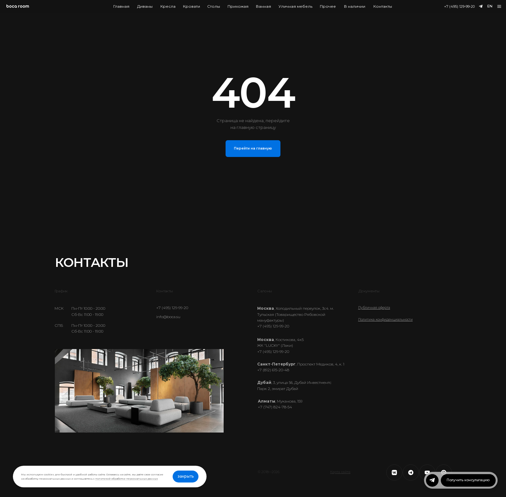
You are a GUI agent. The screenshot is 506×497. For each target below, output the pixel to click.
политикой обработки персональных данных (126, 478)
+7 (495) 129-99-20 (459, 6)
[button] (499, 6)
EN (489, 6)
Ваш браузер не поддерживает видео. (139, 391)
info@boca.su (168, 317)
